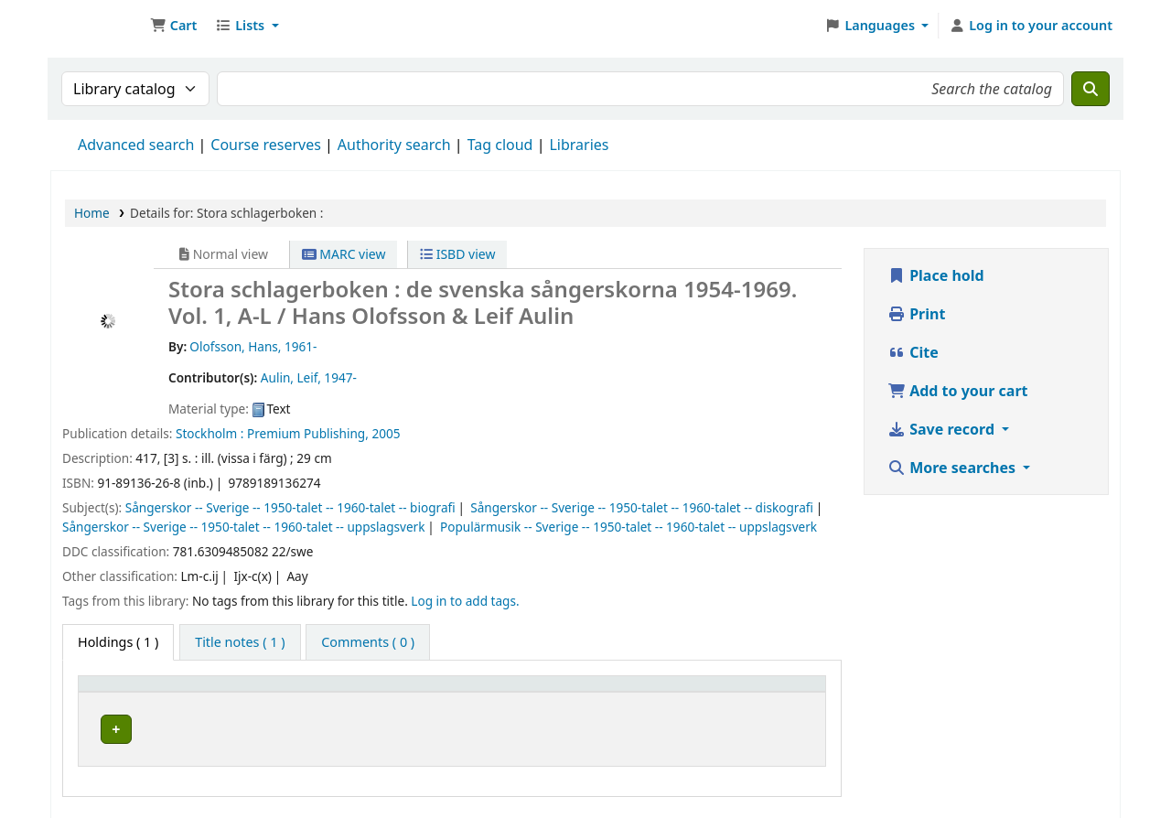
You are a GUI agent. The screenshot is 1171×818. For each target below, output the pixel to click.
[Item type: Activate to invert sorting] (148, 692)
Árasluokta (265, 727)
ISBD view (457, 254)
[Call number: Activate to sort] (559, 692)
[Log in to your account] (1030, 25)
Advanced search (136, 145)
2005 (385, 433)
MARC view (344, 254)
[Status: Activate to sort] (771, 692)
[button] (173, 25)
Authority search (394, 145)
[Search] (1090, 88)
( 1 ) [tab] (118, 642)
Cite (913, 352)
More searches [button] (953, 467)
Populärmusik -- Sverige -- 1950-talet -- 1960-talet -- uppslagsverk (628, 526)
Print (916, 314)
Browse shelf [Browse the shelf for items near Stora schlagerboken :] (579, 727)
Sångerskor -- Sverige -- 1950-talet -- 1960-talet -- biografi (290, 507)
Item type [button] (118, 692)
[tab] (239, 642)
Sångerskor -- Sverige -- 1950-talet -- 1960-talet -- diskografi (641, 507)
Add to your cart (957, 391)
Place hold (935, 275)
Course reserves (265, 145)
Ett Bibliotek (97, 25)
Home (92, 212)
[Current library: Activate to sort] (309, 692)
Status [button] (747, 692)
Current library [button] (272, 692)
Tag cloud (500, 145)
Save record (942, 429)
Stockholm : (209, 433)
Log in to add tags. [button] (465, 600)
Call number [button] (448, 692)
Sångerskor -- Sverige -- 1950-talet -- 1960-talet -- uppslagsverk (243, 526)
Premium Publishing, (308, 433)
